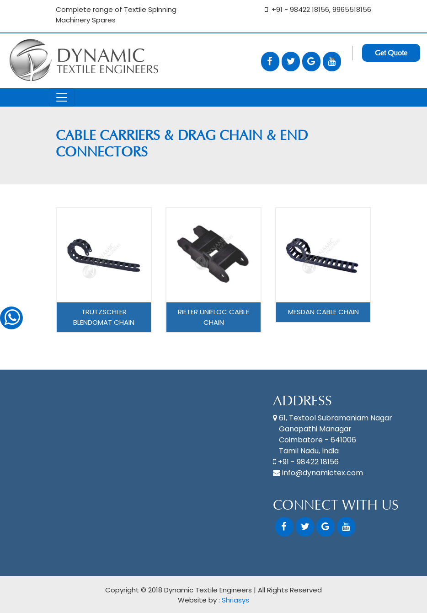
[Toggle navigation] (62, 97)
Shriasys (235, 600)
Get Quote (391, 52)
